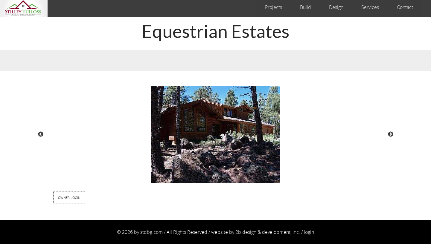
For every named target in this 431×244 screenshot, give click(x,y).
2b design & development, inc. (267, 232)
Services (370, 7)
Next (391, 134)
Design (336, 7)
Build (305, 7)
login (309, 232)
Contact (405, 7)
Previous (41, 134)
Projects (273, 7)
